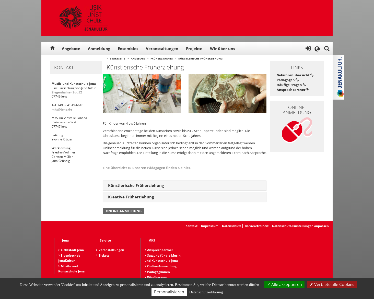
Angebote (71, 48)
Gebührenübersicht (295, 75)
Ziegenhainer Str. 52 (67, 92)
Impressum (209, 226)
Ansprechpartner (293, 89)
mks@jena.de (62, 109)
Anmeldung (99, 48)
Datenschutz (231, 226)
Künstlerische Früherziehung (200, 58)
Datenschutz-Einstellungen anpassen (300, 226)
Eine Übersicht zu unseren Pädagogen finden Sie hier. (147, 167)
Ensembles (128, 48)
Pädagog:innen (158, 272)
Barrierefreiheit (256, 226)
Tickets (104, 255)
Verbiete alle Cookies (332, 284)
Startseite (117, 58)
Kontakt (191, 226)
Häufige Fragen (291, 84)
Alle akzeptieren (284, 284)
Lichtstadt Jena (72, 250)
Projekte (194, 48)
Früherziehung (161, 58)
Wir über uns (222, 48)
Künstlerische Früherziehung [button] (136, 185)
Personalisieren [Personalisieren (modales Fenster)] (169, 292)
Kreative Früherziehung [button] (131, 196)
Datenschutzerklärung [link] (206, 292)
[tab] (184, 185)
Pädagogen (288, 80)
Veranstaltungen (162, 48)
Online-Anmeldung (124, 211)
